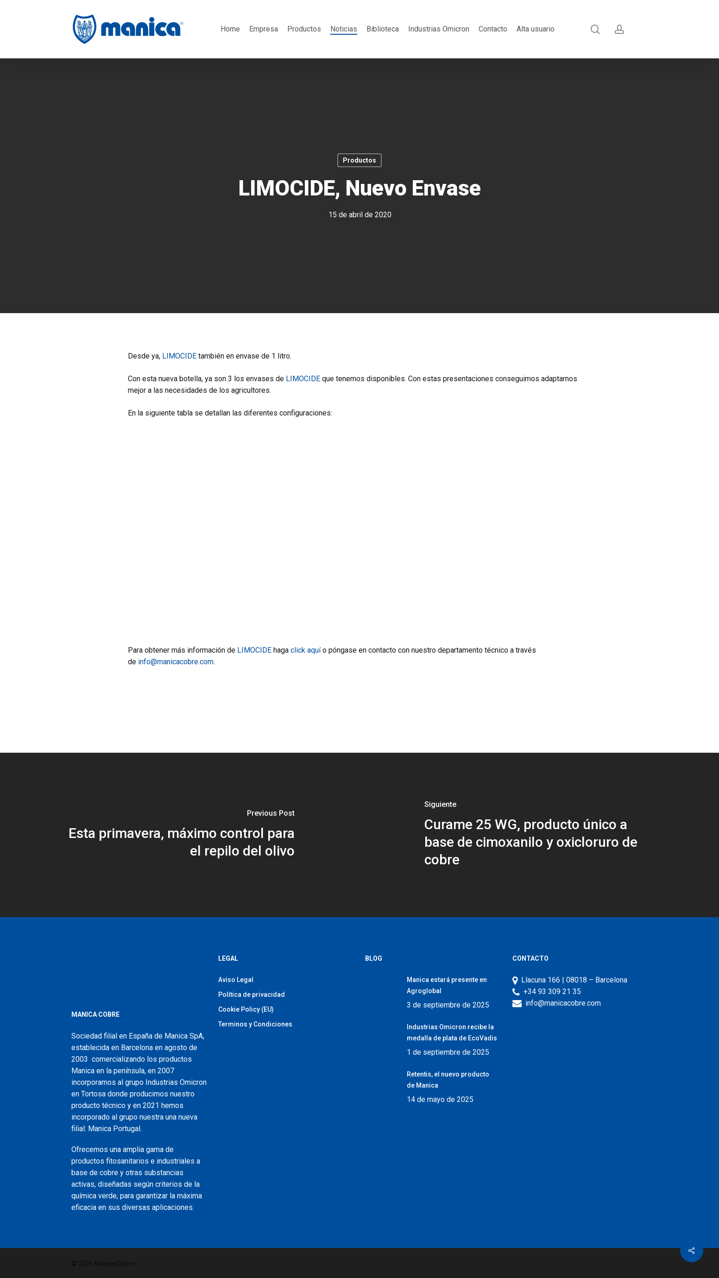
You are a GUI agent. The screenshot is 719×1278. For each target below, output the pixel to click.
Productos (359, 160)
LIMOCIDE (180, 356)
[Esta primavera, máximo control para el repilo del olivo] (180, 835)
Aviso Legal (235, 979)
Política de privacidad (251, 994)
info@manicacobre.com (176, 661)
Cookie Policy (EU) (246, 1009)
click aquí (305, 650)
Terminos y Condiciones (255, 1024)
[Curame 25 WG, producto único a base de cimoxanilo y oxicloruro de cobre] (539, 835)
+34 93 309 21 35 (550, 991)
